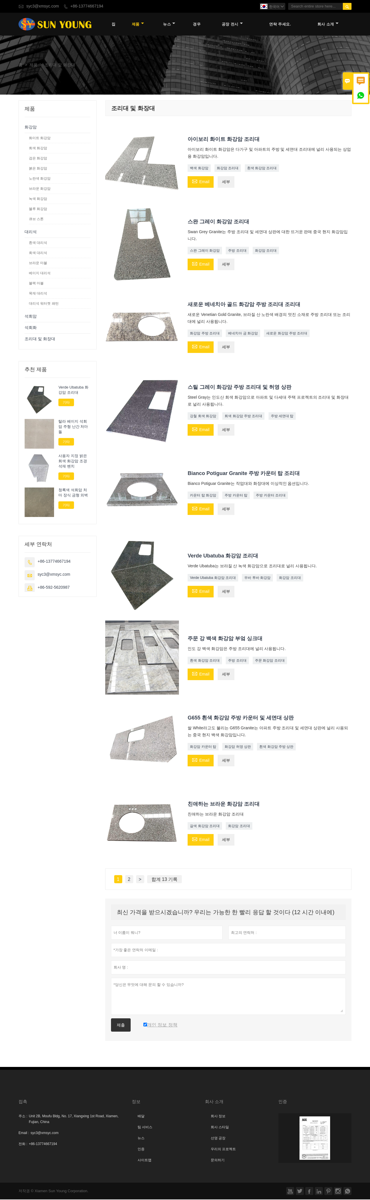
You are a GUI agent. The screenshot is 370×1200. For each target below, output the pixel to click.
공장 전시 (232, 24)
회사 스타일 (220, 1127)
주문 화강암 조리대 (270, 661)
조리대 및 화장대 (40, 339)
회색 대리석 (38, 253)
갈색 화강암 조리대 (205, 826)
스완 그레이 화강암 (205, 251)
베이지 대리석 (40, 273)
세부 (226, 182)
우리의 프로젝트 (223, 1149)
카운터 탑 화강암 (203, 495)
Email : (23, 1133)
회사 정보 (218, 1116)
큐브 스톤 (36, 219)
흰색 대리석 (38, 243)
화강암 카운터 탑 (203, 747)
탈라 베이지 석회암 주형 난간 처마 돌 (73, 427)
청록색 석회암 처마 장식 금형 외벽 (73, 493)
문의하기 (218, 1160)
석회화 (31, 328)
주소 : (22, 1116)
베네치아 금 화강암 (243, 333)
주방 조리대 (237, 251)
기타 (66, 402)
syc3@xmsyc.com (42, 6)
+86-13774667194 (86, 6)
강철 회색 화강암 (203, 416)
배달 (141, 1116)
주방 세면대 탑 (282, 416)
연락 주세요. (280, 24)
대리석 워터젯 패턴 (44, 303)
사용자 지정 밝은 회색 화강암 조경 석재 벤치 (72, 461)
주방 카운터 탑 (236, 495)
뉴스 (169, 24)
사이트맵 (144, 1160)
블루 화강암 (38, 209)
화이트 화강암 (40, 138)
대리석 (31, 232)
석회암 (31, 317)
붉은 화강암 (38, 168)
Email (200, 181)
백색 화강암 (199, 168)
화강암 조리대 (227, 168)
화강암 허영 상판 (238, 747)
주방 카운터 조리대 (271, 495)
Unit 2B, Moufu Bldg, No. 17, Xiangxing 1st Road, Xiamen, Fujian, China (74, 1119)
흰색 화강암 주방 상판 (276, 747)
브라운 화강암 (40, 189)
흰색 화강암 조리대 (262, 168)
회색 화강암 (38, 148)
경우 (197, 24)
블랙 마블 (36, 283)
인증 (141, 1149)
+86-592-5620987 (54, 588)
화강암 (31, 127)
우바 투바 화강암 (257, 578)
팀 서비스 (145, 1127)
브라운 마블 (38, 263)
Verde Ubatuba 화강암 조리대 (213, 578)
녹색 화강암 (38, 199)
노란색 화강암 (40, 178)
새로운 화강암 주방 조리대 (286, 333)
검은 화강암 (38, 158)
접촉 (22, 1102)
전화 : (22, 1144)
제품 (138, 24)
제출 (121, 1025)
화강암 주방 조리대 (205, 333)
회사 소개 (327, 24)
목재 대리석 (38, 293)
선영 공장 (218, 1138)
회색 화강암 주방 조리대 (243, 416)
